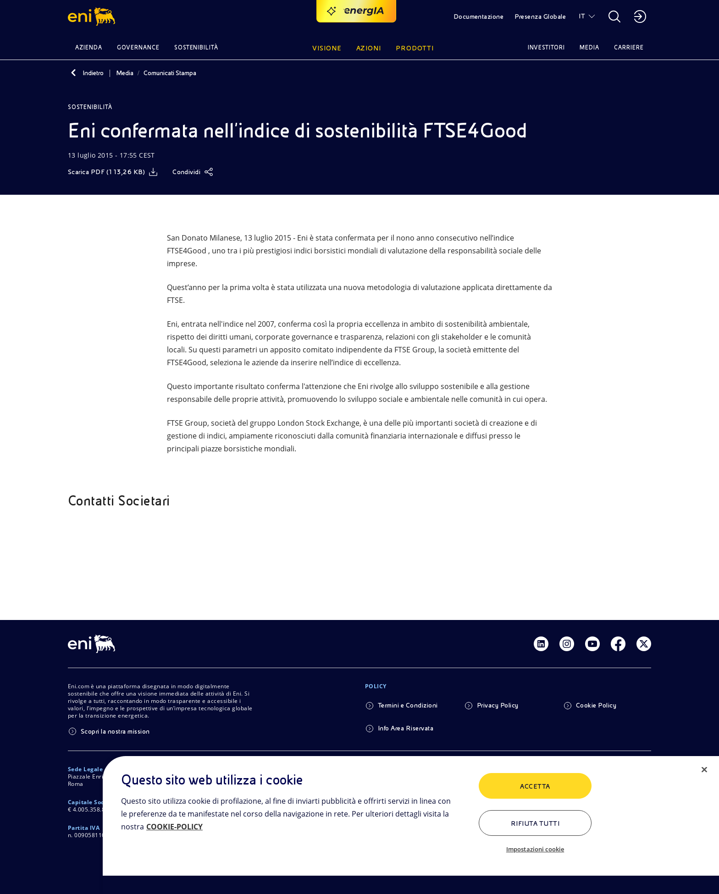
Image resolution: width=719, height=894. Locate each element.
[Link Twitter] (643, 643)
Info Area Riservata (405, 728)
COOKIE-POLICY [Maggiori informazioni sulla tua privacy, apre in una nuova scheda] (174, 827)
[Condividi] (192, 171)
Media (124, 73)
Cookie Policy (596, 705)
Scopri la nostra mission (115, 731)
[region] (411, 825)
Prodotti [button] (415, 48)
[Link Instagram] (566, 643)
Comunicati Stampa (170, 73)
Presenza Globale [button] (540, 16)
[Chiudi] (704, 770)
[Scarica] (113, 171)
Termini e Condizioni (408, 705)
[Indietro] (73, 72)
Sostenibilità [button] (196, 47)
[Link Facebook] (618, 643)
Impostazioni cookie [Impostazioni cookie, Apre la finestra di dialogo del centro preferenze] (535, 849)
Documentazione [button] (479, 16)
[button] (93, 16)
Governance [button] (138, 47)
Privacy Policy (498, 705)
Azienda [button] (88, 47)
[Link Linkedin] (541, 643)
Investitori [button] (546, 47)
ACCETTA (535, 786)
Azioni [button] (369, 48)
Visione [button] (327, 48)
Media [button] (589, 47)
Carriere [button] (629, 47)
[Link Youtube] (592, 643)
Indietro (93, 73)
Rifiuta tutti (535, 823)
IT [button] (582, 16)
